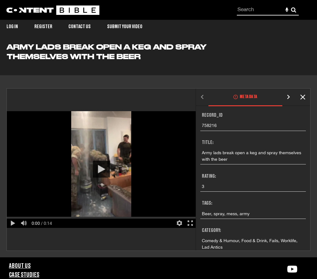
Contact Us (79, 26)
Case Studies (24, 275)
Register (43, 26)
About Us (20, 266)
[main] (158, 150)
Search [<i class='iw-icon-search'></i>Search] (293, 10)
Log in (12, 26)
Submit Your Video (124, 26)
